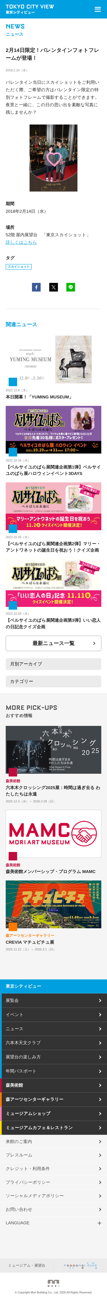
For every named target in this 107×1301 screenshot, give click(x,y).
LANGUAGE (18, 1223)
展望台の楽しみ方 (23, 1057)
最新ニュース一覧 (53, 643)
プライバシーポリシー (28, 1182)
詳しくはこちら (21, 242)
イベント (15, 1014)
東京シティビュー (23, 986)
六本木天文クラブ (23, 1042)
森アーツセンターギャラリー (34, 1099)
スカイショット (19, 266)
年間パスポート (21, 1071)
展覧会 (12, 1000)
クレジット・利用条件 (28, 1168)
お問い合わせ (19, 1209)
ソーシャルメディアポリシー (35, 1195)
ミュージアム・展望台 (26, 1265)
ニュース (15, 1028)
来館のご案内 (19, 1141)
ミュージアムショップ (28, 1113)
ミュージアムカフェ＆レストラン (39, 1127)
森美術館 (14, 1085)
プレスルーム (19, 1155)
